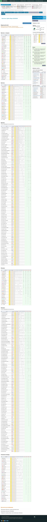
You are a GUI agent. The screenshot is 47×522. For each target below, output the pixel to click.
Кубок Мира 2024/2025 (5, 4)
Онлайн (3, 14)
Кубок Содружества (20, 4)
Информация (21, 12)
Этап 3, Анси (6, 8)
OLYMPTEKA (3, 1)
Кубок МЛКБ (3, 6)
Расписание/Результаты (8, 12)
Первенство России (17, 6)
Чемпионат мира (35, 4)
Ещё (32, 6)
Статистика (26, 12)
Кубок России (13, 4)
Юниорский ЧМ (23, 6)
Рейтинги (16, 12)
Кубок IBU (40, 4)
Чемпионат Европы (9, 6)
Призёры (40, 12)
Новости (3, 12)
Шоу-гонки (29, 6)
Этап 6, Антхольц (22, 8)
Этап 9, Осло (36, 8)
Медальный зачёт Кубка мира (33, 12)
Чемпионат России (28, 4)
